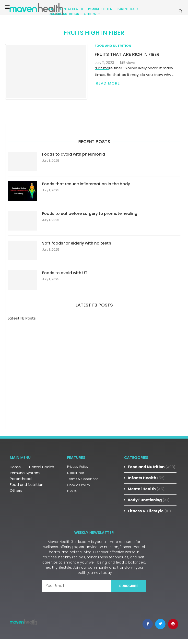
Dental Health (41, 466)
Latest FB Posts (22, 318)
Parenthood (128, 9)
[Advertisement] (94, 367)
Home (15, 466)
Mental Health (146, 489)
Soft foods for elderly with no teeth (76, 243)
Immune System (25, 472)
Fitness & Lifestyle (149, 511)
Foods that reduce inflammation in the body (86, 184)
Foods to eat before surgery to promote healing (89, 213)
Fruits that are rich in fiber (127, 54)
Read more (108, 83)
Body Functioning (149, 500)
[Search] (180, 11)
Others (92, 14)
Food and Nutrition (63, 14)
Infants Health (146, 477)
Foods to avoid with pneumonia (73, 154)
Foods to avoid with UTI (65, 273)
